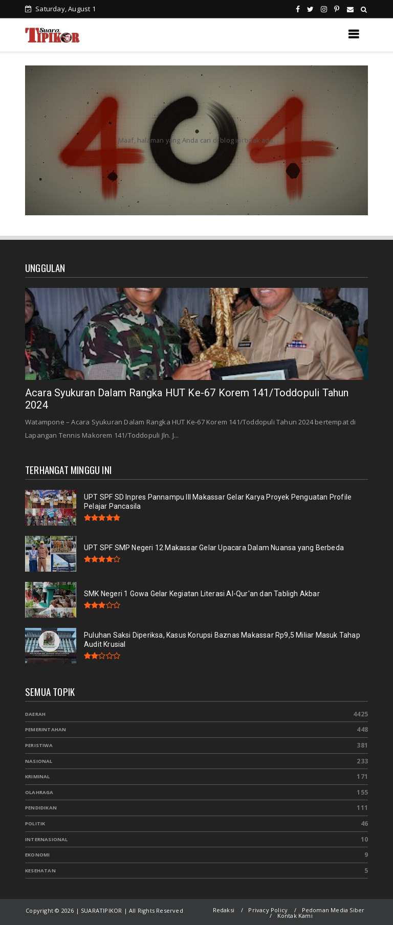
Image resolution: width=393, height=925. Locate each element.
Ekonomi (37, 854)
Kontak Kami (295, 915)
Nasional (39, 761)
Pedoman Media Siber (333, 910)
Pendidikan (41, 807)
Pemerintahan (45, 729)
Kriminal (37, 776)
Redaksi (223, 910)
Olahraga (39, 792)
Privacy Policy (268, 910)
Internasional (46, 839)
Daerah (35, 714)
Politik (35, 823)
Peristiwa (39, 745)
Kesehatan (40, 870)
